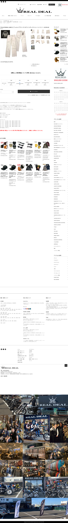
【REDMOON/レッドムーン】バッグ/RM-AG (4, 151)
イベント (22, 15)
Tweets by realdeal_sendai (58, 83)
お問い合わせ (57, 15)
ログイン (45, 4)
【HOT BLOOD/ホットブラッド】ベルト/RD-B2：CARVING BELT (64, 30)
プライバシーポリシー (21, 357)
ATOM (21, 360)
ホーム (3, 15)
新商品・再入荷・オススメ (12, 15)
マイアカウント (33, 4)
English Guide (20, 362)
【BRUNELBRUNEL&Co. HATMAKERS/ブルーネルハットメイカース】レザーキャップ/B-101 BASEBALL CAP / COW (4, 174)
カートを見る (31, 354)
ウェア (4, 22)
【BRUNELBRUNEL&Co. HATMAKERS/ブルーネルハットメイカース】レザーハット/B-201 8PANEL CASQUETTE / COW (64, 44)
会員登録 (40, 4)
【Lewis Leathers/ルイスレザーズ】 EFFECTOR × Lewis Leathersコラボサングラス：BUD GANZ (21, 152)
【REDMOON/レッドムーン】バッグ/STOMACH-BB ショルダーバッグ (21, 173)
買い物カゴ (51, 4)
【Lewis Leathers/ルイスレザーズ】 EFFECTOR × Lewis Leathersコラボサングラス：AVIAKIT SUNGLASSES (29, 152)
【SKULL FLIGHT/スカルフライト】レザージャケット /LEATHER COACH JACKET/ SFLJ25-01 (29, 174)
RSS (18, 360)
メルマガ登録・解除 (47, 15)
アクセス (64, 15)
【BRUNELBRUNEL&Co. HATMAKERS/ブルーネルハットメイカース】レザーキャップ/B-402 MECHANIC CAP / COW (64, 52)
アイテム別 (38, 15)
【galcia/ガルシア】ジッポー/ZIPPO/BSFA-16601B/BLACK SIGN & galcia (64, 37)
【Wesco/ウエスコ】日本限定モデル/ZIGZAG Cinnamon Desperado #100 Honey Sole (64, 58)
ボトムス (8, 22)
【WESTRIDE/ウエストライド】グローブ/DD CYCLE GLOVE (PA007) (37, 151)
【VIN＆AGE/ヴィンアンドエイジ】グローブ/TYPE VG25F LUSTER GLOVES (37, 174)
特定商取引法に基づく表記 (45, 95)
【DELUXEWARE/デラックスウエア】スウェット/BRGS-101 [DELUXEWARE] (46, 174)
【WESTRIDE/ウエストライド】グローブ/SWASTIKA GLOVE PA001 (12, 152)
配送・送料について (21, 352)
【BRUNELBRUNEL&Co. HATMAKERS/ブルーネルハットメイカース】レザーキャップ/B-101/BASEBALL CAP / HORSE (12, 175)
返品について (38, 95)
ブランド (30, 15)
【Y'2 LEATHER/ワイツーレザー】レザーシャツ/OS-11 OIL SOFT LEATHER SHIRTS (46, 152)
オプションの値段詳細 (31, 95)
